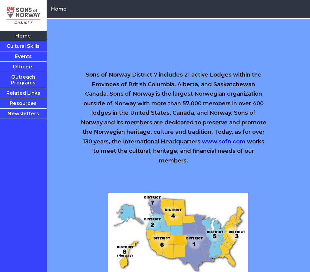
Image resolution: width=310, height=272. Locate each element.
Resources (23, 103)
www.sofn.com (224, 141)
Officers (23, 67)
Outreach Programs (23, 80)
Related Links (23, 93)
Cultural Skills (23, 46)
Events (23, 56)
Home (23, 36)
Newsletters (23, 113)
